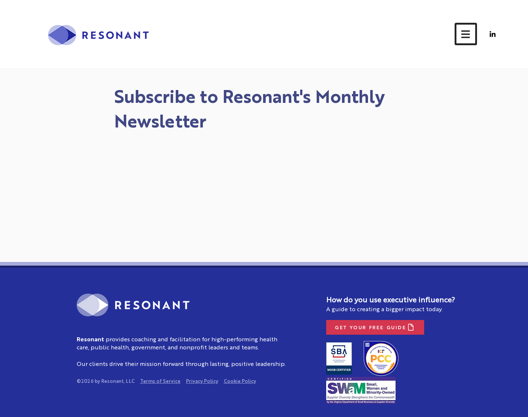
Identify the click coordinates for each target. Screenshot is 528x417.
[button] (466, 34)
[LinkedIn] (492, 34)
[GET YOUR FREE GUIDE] (375, 327)
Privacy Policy (202, 381)
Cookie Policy (240, 381)
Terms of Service (160, 381)
